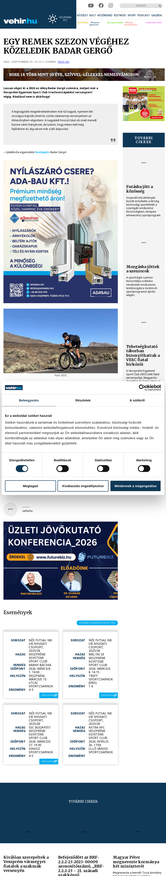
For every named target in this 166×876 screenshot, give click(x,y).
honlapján (42, 152)
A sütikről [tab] (137, 400)
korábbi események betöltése (97, 622)
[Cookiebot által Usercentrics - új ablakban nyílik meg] (142, 387)
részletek (48, 695)
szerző (25, 507)
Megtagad (30, 486)
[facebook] (101, 5)
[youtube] (91, 5)
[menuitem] (82, 15)
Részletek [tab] (83, 400)
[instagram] (111, 5)
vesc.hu (64, 61)
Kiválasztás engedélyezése (83, 486)
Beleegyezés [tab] (29, 400)
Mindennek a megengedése (136, 486)
